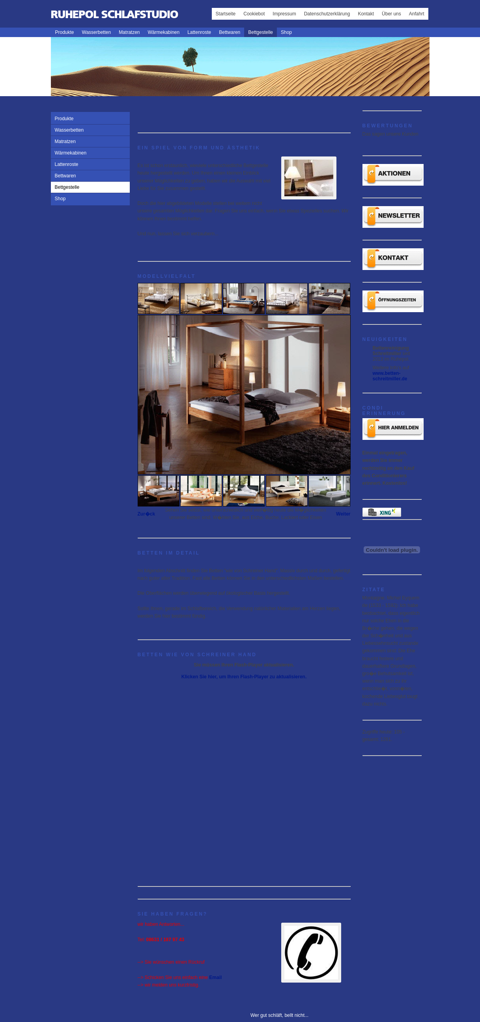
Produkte (64, 32)
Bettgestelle (260, 32)
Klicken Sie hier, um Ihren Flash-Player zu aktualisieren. (243, 676)
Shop (286, 32)
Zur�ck (146, 514)
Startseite (226, 14)
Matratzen (129, 32)
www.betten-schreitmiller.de (390, 376)
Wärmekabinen (163, 32)
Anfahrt (416, 14)
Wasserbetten (96, 32)
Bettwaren (229, 32)
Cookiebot (254, 14)
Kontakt (366, 14)
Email (215, 977)
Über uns (391, 14)
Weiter (343, 514)
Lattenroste (199, 32)
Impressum (284, 14)
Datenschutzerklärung (327, 14)
